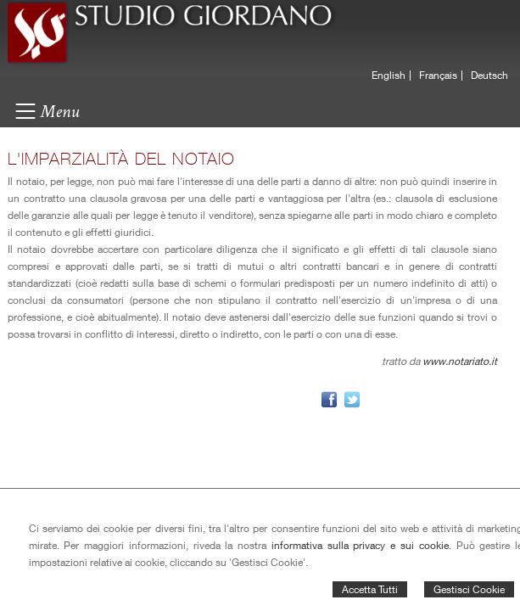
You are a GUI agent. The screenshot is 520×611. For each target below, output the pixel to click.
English (388, 75)
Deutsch (489, 75)
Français (438, 75)
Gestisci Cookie (469, 589)
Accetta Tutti (370, 589)
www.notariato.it (459, 361)
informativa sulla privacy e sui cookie (360, 545)
